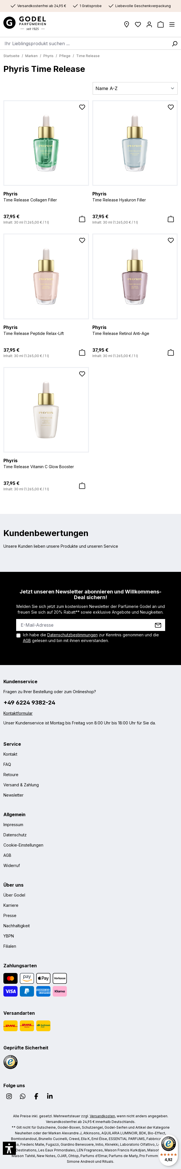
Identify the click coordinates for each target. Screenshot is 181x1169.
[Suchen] (174, 43)
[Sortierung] (135, 88)
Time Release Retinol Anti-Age (135, 330)
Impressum (13, 824)
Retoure (10, 774)
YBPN (8, 935)
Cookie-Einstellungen (23, 845)
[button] (9, 1148)
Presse (9, 915)
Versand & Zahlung (21, 784)
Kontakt (10, 754)
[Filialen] (126, 24)
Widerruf (11, 865)
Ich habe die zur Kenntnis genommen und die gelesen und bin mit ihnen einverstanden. (91, 637)
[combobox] (84, 43)
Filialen (9, 946)
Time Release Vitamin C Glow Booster (46, 463)
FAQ (7, 764)
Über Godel (14, 895)
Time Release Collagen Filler (46, 196)
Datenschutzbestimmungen (72, 634)
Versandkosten (102, 1116)
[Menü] (172, 24)
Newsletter (13, 795)
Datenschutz (15, 834)
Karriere (10, 905)
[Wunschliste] (138, 24)
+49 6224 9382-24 (29, 702)
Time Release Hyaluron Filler (135, 196)
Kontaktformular (18, 713)
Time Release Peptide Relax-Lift (46, 330)
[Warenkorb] (160, 24)
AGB (27, 640)
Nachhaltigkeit (16, 925)
